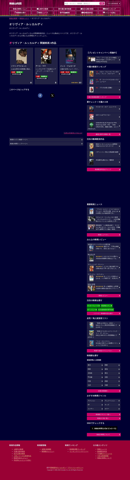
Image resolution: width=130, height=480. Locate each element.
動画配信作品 (87, 13)
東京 (89, 365)
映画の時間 (13, 18)
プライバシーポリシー (75, 467)
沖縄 (106, 385)
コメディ (91, 409)
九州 (89, 385)
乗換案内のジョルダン (58, 467)
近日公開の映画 (87, 9)
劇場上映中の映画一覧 (103, 134)
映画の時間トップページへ (19, 143)
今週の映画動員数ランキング (96, 97)
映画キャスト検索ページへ (19, 139)
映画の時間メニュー (20, 9)
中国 (89, 381)
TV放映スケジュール (104, 453)
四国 (106, 381)
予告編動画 (65, 13)
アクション (91, 401)
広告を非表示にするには (73, 133)
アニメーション (110, 401)
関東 (106, 365)
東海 (106, 369)
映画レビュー (103, 295)
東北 (106, 373)
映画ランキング (109, 9)
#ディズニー (91, 309)
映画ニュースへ (103, 235)
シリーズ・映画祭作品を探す (103, 313)
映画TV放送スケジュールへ (103, 351)
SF (89, 404)
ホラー (107, 409)
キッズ (107, 404)
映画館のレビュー (48, 451)
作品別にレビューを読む (22, 460)
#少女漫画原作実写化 (105, 309)
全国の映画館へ (103, 391)
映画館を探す (20, 13)
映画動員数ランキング (77, 449)
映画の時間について (103, 434)
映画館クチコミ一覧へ (103, 414)
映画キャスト (24, 18)
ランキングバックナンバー (79, 451)
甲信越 (90, 377)
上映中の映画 (42, 9)
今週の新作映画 (64, 9)
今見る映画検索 (113, 3)
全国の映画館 (46, 449)
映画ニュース (42, 13)
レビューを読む (109, 13)
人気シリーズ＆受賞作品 (22, 456)
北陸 (106, 377)
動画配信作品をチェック (103, 169)
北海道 (90, 373)
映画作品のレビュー (21, 458)
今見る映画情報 (102, 456)
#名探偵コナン (106, 305)
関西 (89, 369)
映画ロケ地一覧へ (103, 418)
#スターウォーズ (92, 305)
